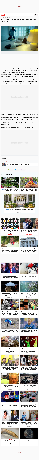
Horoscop (10, 234)
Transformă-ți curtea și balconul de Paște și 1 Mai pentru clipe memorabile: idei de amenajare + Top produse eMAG (19, 210)
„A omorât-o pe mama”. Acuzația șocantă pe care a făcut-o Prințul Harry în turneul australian (10, 424)
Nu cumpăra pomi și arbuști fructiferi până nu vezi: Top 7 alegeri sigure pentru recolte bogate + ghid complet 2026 (29, 190)
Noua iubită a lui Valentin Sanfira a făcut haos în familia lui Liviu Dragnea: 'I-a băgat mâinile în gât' (10, 368)
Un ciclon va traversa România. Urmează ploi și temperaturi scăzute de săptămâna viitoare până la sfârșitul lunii (29, 295)
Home (1, 17)
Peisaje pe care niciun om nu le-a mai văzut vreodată (29, 441)
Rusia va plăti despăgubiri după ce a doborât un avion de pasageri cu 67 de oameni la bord (10, 331)
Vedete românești (29, 234)
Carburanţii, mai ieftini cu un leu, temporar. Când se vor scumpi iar (29, 275)
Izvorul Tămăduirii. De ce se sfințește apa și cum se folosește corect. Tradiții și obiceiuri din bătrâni (10, 350)
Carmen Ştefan (4, 158)
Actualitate (4, 17)
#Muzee (10, 439)
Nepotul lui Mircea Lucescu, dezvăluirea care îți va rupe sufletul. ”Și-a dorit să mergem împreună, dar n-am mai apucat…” (10, 313)
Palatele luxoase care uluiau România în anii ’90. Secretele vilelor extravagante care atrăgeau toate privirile (29, 250)
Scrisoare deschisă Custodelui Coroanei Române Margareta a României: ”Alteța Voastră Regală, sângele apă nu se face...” (29, 424)
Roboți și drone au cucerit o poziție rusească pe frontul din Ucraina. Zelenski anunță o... (29, 387)
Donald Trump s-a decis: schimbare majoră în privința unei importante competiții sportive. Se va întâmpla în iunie (10, 276)
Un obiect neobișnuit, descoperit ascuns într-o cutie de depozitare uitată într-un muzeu (10, 442)
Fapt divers (8, 17)
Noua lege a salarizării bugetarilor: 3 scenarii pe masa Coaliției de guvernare (10, 404)
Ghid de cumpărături (7, 174)
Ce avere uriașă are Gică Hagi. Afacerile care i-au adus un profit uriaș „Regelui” (29, 331)
